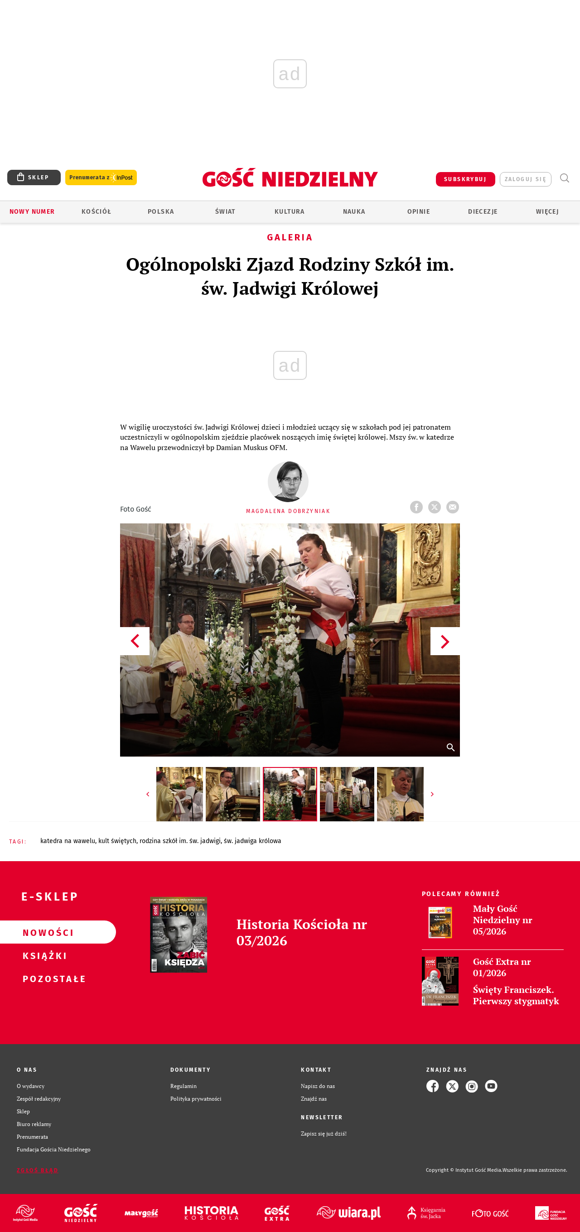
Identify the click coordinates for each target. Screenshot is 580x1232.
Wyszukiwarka (564, 178)
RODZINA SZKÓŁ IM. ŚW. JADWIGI (180, 841)
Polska (161, 212)
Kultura (290, 212)
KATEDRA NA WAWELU (67, 841)
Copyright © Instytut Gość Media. (464, 1170)
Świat (225, 212)
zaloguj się (525, 179)
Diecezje (483, 212)
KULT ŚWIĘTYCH (117, 841)
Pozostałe (43, 978)
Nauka (354, 212)
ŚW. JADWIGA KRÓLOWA (252, 841)
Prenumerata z (101, 178)
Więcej (547, 212)
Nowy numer (32, 212)
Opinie (418, 212)
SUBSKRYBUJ (465, 179)
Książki (43, 955)
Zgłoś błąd (37, 1170)
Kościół (97, 212)
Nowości (43, 932)
